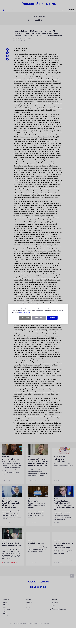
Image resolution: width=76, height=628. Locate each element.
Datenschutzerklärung (25, 312)
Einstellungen (39, 318)
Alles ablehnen (24, 318)
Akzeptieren (52, 318)
